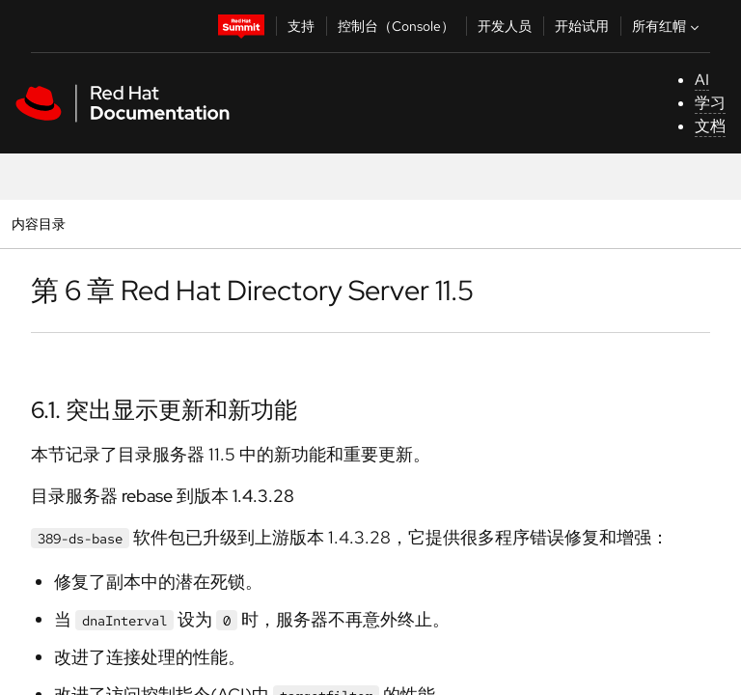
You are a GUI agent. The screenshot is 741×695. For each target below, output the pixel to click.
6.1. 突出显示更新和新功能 (164, 410)
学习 (710, 103)
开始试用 (582, 26)
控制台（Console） (396, 26)
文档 (710, 126)
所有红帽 (667, 26)
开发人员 (505, 26)
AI (702, 80)
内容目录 (38, 223)
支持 (301, 26)
